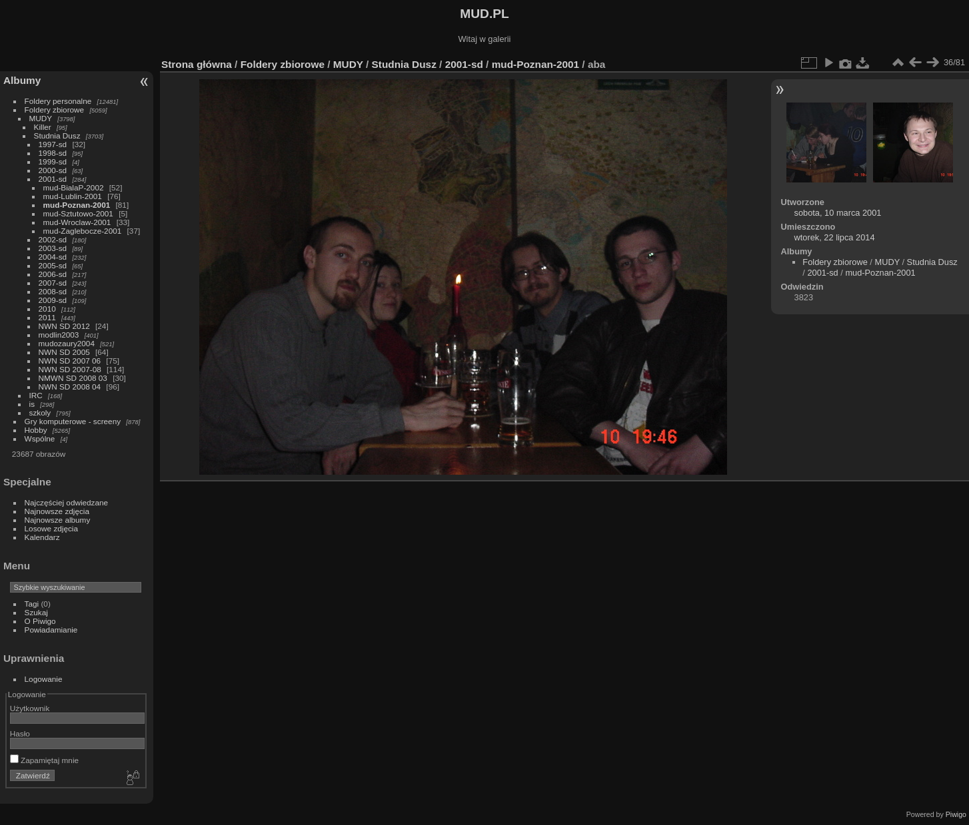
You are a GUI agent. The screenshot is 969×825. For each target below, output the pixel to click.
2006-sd (53, 274)
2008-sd (53, 291)
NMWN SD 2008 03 (73, 378)
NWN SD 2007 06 (70, 360)
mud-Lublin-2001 (72, 196)
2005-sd (53, 265)
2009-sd (53, 300)
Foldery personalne (58, 101)
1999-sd (53, 161)
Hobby (36, 429)
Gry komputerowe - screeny (73, 421)
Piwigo (956, 814)
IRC (36, 395)
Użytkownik (30, 708)
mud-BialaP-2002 (73, 187)
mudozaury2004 (67, 343)
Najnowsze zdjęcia (57, 511)
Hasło (20, 733)
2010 (47, 308)
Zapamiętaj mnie (44, 760)
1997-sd (53, 144)
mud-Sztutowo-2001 (78, 213)
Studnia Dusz (57, 135)
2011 (47, 317)
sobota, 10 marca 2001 (838, 213)
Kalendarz (42, 537)
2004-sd (53, 256)
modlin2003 (59, 334)
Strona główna (196, 64)
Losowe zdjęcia (51, 528)
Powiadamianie (51, 629)
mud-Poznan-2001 (77, 204)
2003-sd (53, 248)
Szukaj (36, 612)
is (32, 404)
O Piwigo (40, 621)
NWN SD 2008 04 (70, 386)
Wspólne (40, 438)
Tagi (32, 603)
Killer (42, 127)
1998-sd (53, 152)
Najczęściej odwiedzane (67, 502)
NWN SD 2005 (64, 352)
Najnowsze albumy (58, 519)
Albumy (22, 80)
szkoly (40, 412)
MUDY (40, 118)
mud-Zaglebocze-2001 (82, 230)
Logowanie (44, 679)
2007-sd (53, 282)
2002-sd (53, 239)
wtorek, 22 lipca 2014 (834, 237)
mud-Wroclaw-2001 (77, 222)
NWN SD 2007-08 (70, 369)
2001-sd (53, 178)
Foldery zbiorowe (55, 109)
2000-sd (53, 170)
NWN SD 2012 (64, 326)
